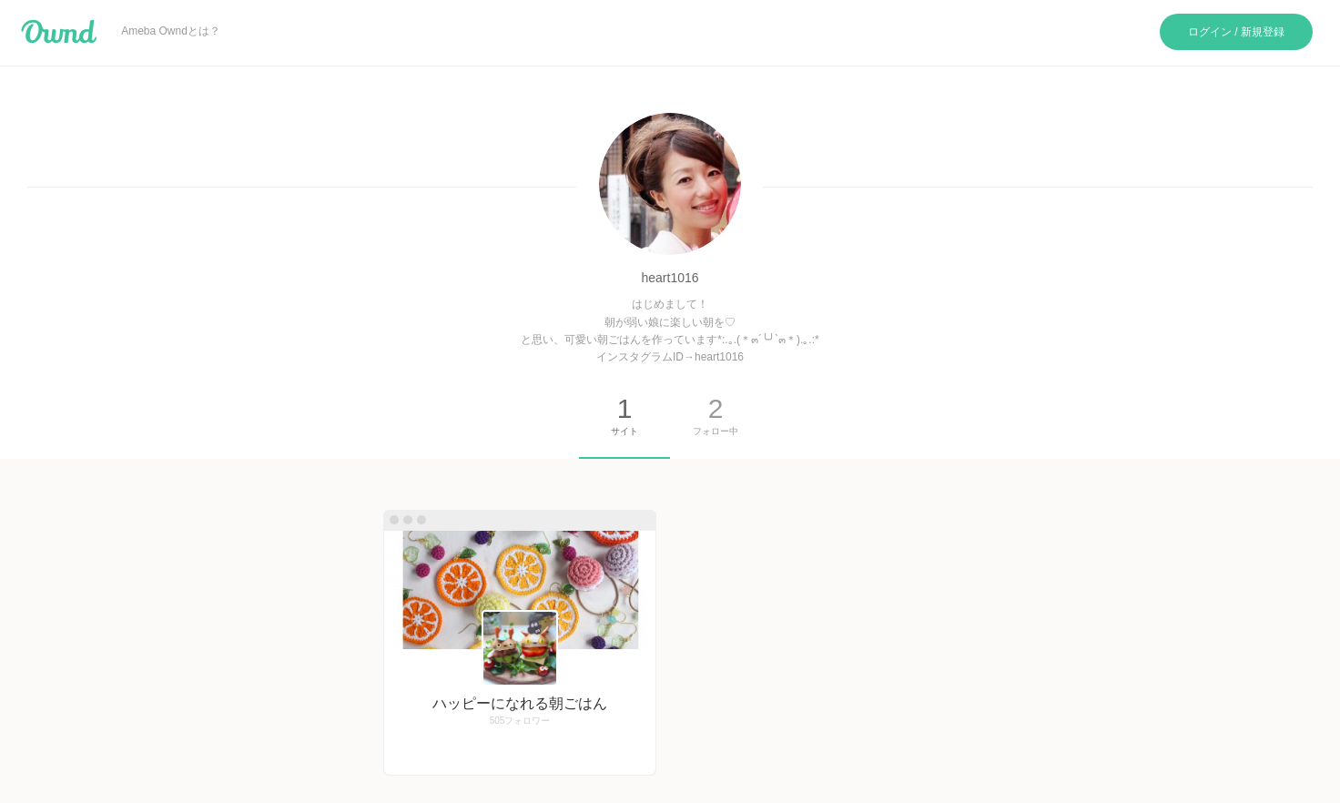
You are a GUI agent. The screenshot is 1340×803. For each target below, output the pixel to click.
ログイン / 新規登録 (1236, 31)
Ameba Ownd (58, 32)
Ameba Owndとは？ (170, 31)
